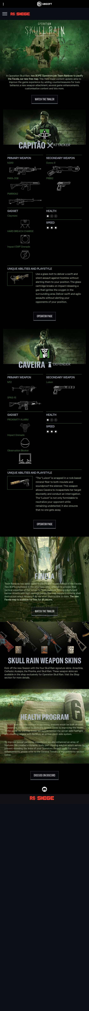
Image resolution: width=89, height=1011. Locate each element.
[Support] (44, 998)
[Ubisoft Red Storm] (44, 833)
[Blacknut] (44, 902)
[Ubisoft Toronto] (44, 847)
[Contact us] (44, 1005)
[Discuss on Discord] (44, 775)
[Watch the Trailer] (45, 611)
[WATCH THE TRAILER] (45, 99)
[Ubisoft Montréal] (44, 814)
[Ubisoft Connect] (44, 986)
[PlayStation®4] (44, 879)
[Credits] (44, 851)
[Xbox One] (44, 871)
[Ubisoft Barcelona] (44, 818)
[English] (44, 956)
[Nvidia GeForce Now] (44, 899)
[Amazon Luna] (44, 886)
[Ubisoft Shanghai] (44, 844)
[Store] (44, 982)
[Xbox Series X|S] (44, 868)
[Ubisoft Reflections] (44, 836)
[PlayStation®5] (44, 875)
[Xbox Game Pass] (44, 864)
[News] (44, 994)
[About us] (44, 990)
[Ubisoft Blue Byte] (44, 822)
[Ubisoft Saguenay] (44, 840)
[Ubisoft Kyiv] (44, 829)
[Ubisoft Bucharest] (44, 825)
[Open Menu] (4, 14)
